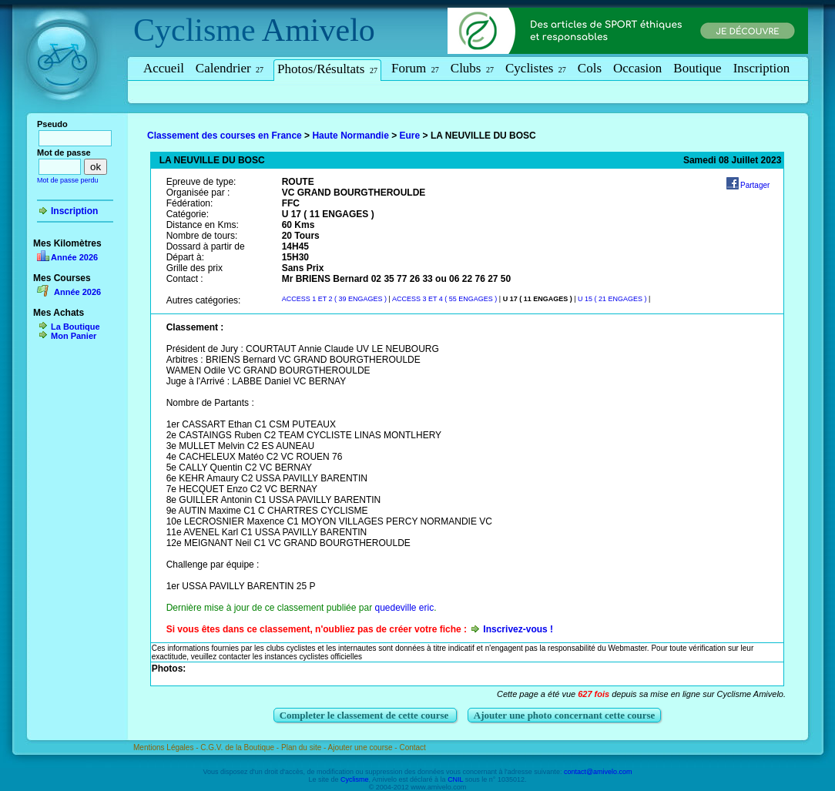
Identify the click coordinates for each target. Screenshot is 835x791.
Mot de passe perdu (68, 180)
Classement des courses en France (224, 135)
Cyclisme (194, 30)
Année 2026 (74, 257)
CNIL (455, 779)
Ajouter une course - (364, 747)
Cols (590, 68)
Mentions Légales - (166, 747)
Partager (755, 185)
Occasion (637, 68)
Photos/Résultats (327, 69)
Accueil (163, 68)
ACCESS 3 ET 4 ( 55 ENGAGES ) (444, 299)
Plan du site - (304, 747)
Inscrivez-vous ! (518, 629)
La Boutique (75, 326)
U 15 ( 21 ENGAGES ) (612, 299)
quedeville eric (404, 607)
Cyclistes (535, 68)
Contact (412, 747)
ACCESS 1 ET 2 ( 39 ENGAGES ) (334, 299)
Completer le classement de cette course (365, 715)
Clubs (472, 68)
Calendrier (229, 68)
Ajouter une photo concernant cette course (565, 715)
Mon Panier (73, 335)
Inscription (761, 68)
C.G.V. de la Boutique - (240, 747)
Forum (415, 68)
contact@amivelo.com (598, 772)
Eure (410, 135)
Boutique (697, 68)
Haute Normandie (350, 135)
